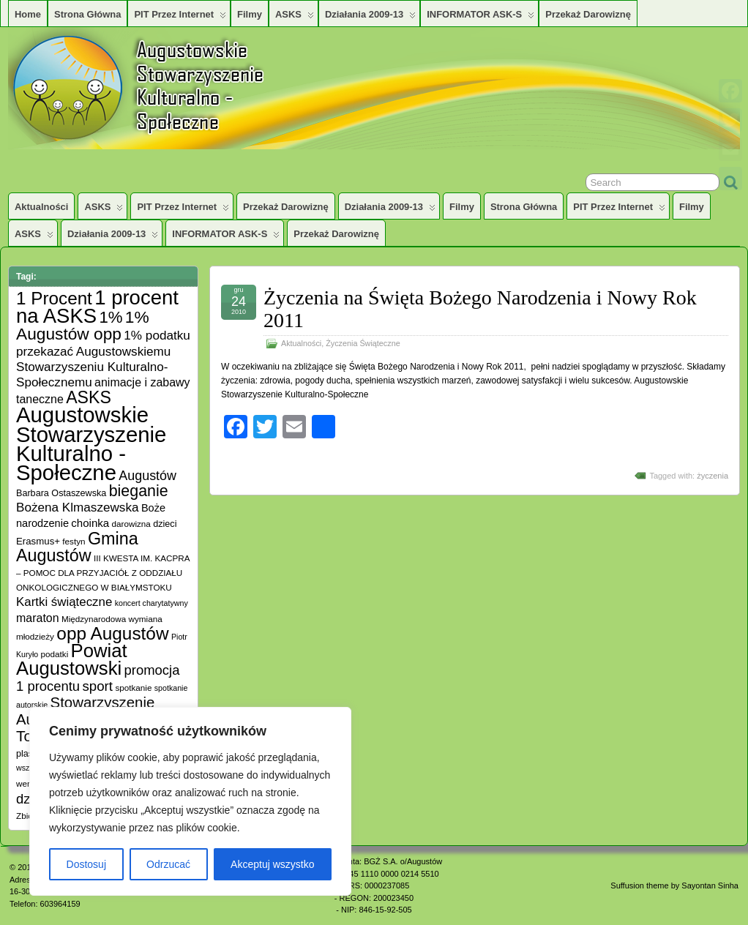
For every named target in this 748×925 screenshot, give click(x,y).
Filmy (249, 14)
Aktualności (41, 206)
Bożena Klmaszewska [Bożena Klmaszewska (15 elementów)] (77, 507)
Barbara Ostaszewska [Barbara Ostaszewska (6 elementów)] (61, 493)
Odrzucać (168, 864)
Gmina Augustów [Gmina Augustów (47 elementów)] (77, 547)
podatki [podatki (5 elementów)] (55, 654)
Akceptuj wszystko (272, 864)
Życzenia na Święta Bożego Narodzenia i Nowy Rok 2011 (480, 309)
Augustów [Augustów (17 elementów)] (147, 475)
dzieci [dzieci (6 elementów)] (164, 524)
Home (28, 14)
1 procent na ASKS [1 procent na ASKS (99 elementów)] (97, 306)
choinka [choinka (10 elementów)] (90, 523)
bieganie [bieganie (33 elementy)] (138, 491)
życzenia (712, 475)
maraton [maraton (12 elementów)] (37, 618)
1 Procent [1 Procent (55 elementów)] (54, 298)
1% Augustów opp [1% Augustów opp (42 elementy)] (82, 325)
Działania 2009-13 (370, 17)
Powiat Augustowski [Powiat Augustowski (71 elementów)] (71, 659)
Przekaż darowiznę (588, 14)
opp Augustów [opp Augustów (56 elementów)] (112, 633)
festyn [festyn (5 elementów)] (73, 541)
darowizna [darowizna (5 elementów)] (131, 523)
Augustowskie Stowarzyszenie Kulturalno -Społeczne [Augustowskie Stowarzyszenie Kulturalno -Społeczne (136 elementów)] (91, 443)
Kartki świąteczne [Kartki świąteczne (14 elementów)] (64, 602)
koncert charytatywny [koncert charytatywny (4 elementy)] (151, 603)
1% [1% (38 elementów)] (110, 317)
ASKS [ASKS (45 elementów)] (88, 397)
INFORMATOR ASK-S (480, 17)
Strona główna (87, 14)
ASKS (294, 17)
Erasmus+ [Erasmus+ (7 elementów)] (38, 541)
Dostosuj (86, 864)
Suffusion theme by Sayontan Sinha (674, 885)
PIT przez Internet (180, 17)
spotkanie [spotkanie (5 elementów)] (133, 687)
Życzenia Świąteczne (363, 343)
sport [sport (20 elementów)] (97, 686)
